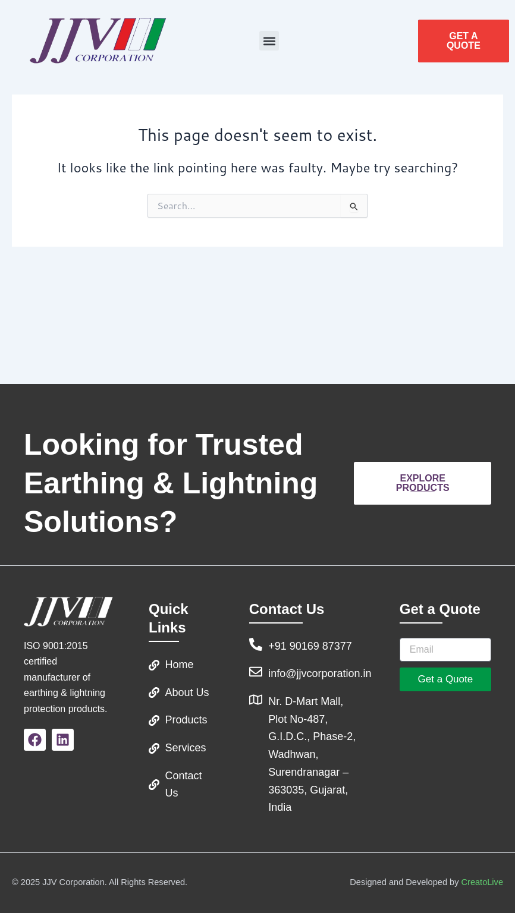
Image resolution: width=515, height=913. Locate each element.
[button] (269, 41)
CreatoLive (482, 882)
